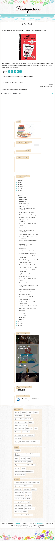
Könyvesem (27, 9)
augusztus (22, 206)
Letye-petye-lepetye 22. (25, 263)
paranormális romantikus (21, 426)
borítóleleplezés (19, 493)
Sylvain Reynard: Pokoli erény (26, 213)
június (21, 311)
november (22, 200)
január (21, 320)
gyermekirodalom (19, 417)
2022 (19, 181)
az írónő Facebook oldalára (18, 31)
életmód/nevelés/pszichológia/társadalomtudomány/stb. (27, 443)
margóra (30, 463)
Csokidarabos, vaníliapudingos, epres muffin (28, 287)
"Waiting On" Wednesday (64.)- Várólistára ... (27, 257)
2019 (19, 185)
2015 (19, 193)
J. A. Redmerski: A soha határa (27, 266)
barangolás (26, 490)
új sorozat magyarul (20, 476)
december (22, 198)
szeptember (23, 204)
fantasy (36, 413)
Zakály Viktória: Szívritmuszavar (27, 290)
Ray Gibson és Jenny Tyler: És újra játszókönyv (28, 238)
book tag (33, 490)
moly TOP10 (18, 513)
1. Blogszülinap (22, 366)
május (21, 313)
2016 (19, 191)
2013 (19, 197)
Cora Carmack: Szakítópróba (26, 298)
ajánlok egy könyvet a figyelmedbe (23, 487)
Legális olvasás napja (24, 275)
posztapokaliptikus (19, 430)
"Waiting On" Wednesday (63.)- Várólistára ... (27, 271)
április (21, 315)
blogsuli (23, 459)
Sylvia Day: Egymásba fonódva (27, 218)
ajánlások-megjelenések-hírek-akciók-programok (24, 455)
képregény (17, 423)
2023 (19, 180)
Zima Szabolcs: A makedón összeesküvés (26, 246)
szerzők (23, 469)
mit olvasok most (30, 466)
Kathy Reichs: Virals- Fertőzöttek (27, 309)
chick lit (17, 413)
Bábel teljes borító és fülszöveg (27, 216)
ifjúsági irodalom (19, 420)
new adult (24, 423)
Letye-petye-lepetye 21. (25, 293)
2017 (19, 189)
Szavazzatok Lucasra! (24, 277)
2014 (19, 195)
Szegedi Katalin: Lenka (25, 284)
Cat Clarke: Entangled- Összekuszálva (29, 261)
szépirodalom (25, 433)
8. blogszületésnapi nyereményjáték (23, 348)
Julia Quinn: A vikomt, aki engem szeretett (27, 221)
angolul (16, 459)
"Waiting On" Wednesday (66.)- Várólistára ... (27, 210)
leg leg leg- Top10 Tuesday (22, 503)
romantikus (29, 430)
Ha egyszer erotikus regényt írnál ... (28, 254)
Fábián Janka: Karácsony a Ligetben (28, 268)
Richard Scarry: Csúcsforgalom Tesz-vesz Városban (28, 242)
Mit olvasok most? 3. (24, 300)
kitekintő (28, 496)
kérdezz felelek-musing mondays (23, 500)
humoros (28, 417)
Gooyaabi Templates (39, 525)
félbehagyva (28, 493)
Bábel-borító (22, 249)
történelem (31, 436)
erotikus (30, 413)
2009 (19, 328)
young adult (18, 439)
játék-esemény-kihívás (20, 463)
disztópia (23, 413)
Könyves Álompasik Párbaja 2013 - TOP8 (28, 225)
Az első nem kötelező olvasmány (24, 358)
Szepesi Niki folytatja (24, 295)
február (21, 318)
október (21, 202)
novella (31, 423)
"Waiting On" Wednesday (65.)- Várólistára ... (27, 232)
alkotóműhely (18, 490)
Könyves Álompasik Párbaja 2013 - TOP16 (28, 280)
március (21, 316)
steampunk (17, 433)
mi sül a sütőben (19, 509)
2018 (19, 187)
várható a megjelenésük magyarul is (24, 472)
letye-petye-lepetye (20, 506)
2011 (19, 324)
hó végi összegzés (19, 496)
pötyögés (17, 469)
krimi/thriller (28, 420)
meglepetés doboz (19, 466)
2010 (19, 326)
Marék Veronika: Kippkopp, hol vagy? (28, 235)
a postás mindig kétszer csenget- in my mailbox (27, 484)
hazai (28, 459)
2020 (19, 183)
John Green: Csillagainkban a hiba (26, 339)
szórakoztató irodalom (20, 436)
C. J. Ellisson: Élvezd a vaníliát (27, 252)
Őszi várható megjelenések (26, 229)
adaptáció (17, 452)
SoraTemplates (17, 525)
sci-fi (35, 430)
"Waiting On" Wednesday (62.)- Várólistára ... (27, 303)
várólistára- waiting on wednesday (23, 516)
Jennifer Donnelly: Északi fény (27, 376)
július (21, 208)
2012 (19, 322)
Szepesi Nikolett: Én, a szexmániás (28, 307)
